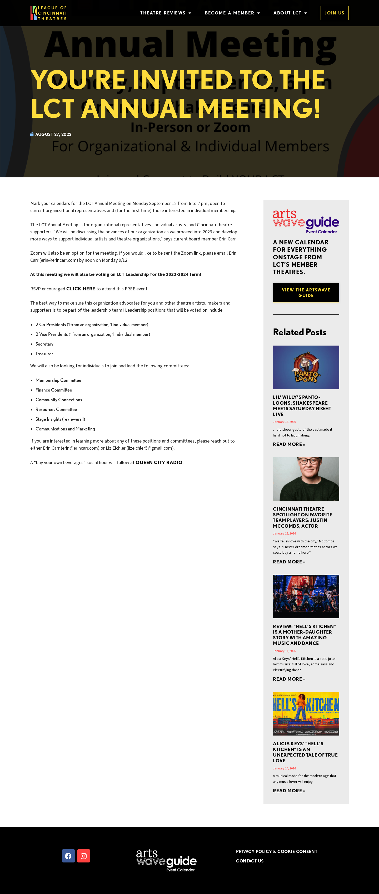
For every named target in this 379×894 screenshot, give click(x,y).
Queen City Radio (159, 462)
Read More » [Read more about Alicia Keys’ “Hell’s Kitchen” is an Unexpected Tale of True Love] (289, 790)
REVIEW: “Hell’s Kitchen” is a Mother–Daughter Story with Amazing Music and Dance (304, 635)
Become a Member (232, 13)
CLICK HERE (80, 288)
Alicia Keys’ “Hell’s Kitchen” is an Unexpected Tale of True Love (305, 752)
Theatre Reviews (166, 13)
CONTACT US (250, 861)
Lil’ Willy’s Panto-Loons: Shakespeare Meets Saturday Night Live (302, 405)
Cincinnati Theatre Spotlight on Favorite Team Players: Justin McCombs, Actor (302, 517)
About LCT (290, 13)
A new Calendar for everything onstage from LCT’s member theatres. (300, 257)
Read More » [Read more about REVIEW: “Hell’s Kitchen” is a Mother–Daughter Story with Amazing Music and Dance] (289, 679)
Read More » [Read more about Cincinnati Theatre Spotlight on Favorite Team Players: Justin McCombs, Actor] (289, 561)
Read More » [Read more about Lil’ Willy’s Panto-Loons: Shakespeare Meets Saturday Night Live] (289, 444)
